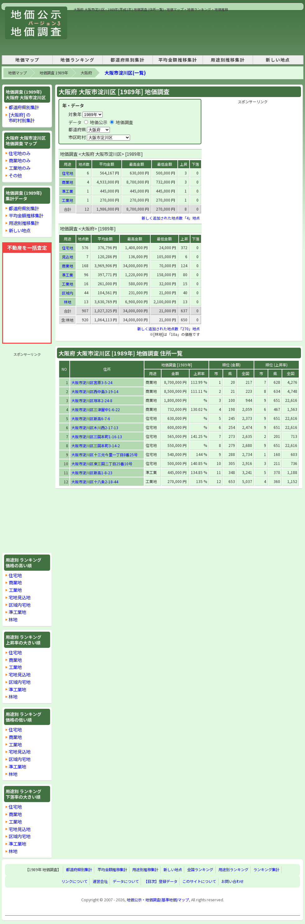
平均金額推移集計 (177, 60)
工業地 (15, 590)
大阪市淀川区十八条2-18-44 (94, 481)
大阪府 (86, 73)
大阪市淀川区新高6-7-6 (90, 418)
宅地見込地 (19, 597)
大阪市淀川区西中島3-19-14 (94, 391)
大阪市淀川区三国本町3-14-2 (95, 445)
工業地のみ (19, 168)
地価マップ (27, 60)
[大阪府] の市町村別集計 (22, 117)
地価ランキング (77, 60)
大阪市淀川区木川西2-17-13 (94, 427)
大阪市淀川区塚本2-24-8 (91, 400)
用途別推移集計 (228, 60)
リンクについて (74, 882)
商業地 (15, 582)
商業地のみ (19, 160)
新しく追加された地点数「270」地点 (168, 328)
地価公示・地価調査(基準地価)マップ (158, 900)
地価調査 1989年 (54, 73)
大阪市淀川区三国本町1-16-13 (96, 436)
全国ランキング (200, 870)
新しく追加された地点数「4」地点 (171, 218)
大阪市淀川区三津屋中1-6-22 (95, 409)
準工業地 (17, 612)
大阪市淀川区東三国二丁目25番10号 (101, 463)
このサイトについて (199, 882)
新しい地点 (278, 60)
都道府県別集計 (127, 60)
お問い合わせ (232, 882)
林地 (13, 619)
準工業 (67, 191)
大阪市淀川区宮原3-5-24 (91, 382)
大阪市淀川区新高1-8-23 (91, 472)
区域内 (67, 292)
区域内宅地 (19, 604)
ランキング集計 (266, 870)
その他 (15, 175)
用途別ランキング (233, 870)
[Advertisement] (95, 31)
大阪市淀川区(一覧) (125, 72)
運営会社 (100, 882)
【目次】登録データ (160, 882)
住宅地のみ (19, 153)
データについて (126, 882)
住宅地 (15, 575)
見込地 (67, 256)
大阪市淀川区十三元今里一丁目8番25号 (104, 454)
